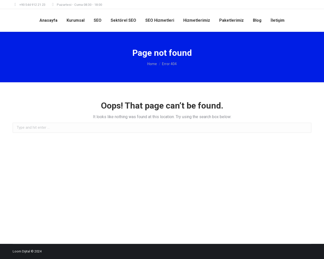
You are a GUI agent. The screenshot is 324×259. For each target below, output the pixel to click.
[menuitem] (48, 20)
